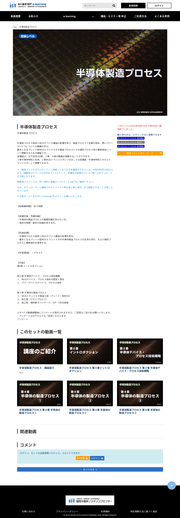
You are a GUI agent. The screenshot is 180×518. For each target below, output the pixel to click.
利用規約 (105, 511)
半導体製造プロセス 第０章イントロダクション (89, 369)
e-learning (69, 16)
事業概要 (16, 16)
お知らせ (33, 16)
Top (15, 26)
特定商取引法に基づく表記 (143, 511)
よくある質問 (161, 16)
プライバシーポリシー (67, 511)
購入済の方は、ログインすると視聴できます (139, 134)
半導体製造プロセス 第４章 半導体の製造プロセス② (89, 411)
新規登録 (133, 5)
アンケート (22, 319)
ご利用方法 (140, 16)
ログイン (159, 5)
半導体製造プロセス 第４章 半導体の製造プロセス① (39, 411)
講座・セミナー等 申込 (113, 16)
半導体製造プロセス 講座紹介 (36, 367)
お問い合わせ (28, 511)
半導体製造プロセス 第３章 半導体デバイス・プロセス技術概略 (139, 369)
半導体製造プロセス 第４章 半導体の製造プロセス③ (139, 411)
